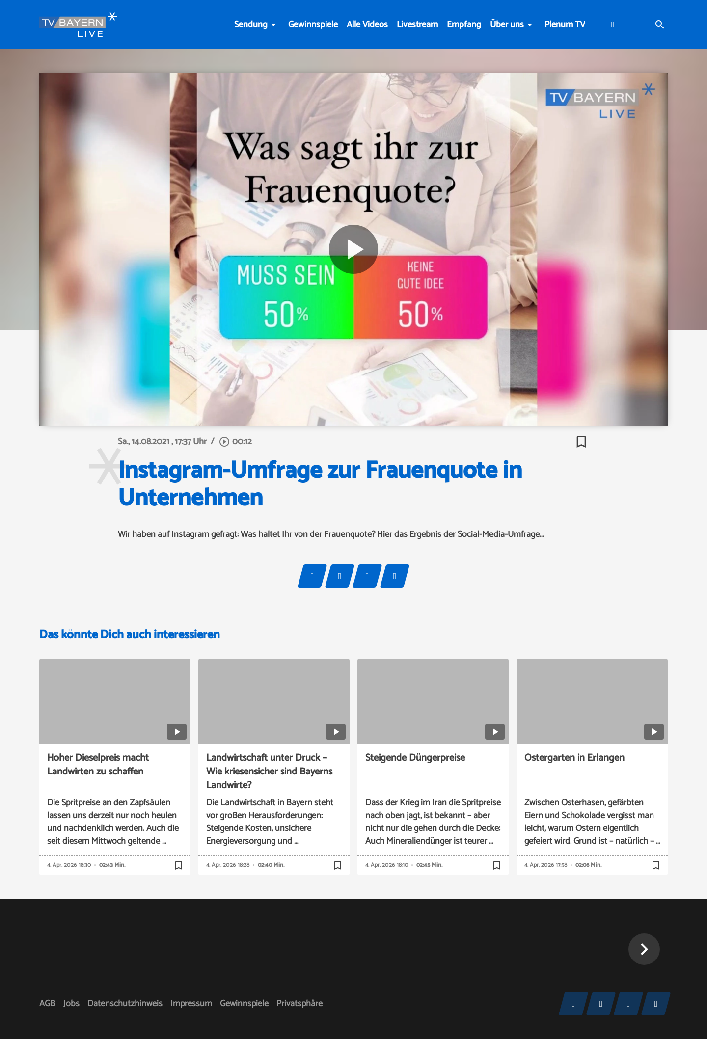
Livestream (417, 24)
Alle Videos (367, 24)
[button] (644, 949)
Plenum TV (564, 24)
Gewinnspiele (313, 24)
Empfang (464, 24)
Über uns (507, 24)
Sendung (251, 24)
